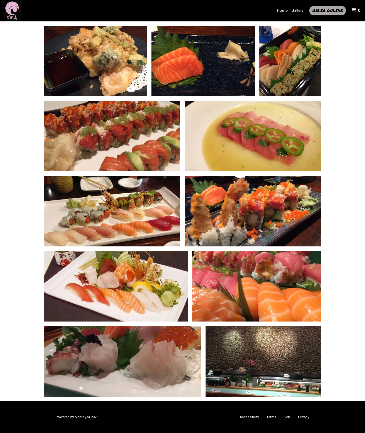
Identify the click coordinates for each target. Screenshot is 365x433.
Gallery (297, 10)
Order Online (327, 10)
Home (282, 10)
